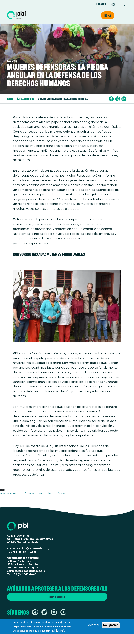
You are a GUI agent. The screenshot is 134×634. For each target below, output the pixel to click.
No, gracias (110, 626)
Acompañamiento (11, 493)
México (29, 493)
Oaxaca (40, 493)
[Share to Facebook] (111, 98)
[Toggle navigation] (122, 15)
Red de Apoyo (57, 493)
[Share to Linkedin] (123, 98)
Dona (107, 15)
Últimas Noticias (25, 98)
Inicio (10, 98)
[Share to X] (117, 98)
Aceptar (93, 626)
